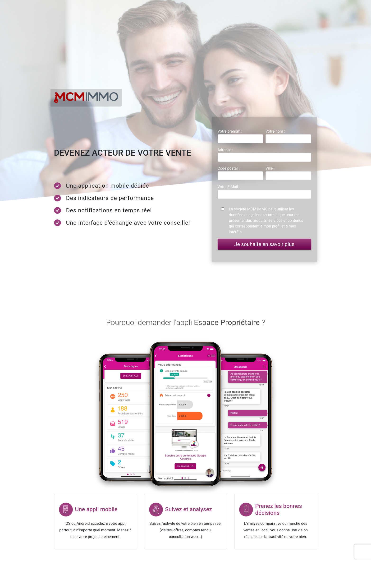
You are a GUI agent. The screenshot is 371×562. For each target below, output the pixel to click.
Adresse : (225, 150)
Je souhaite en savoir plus (264, 244)
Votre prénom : (230, 131)
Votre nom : (275, 131)
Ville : (270, 168)
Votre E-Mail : (229, 187)
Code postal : (229, 168)
